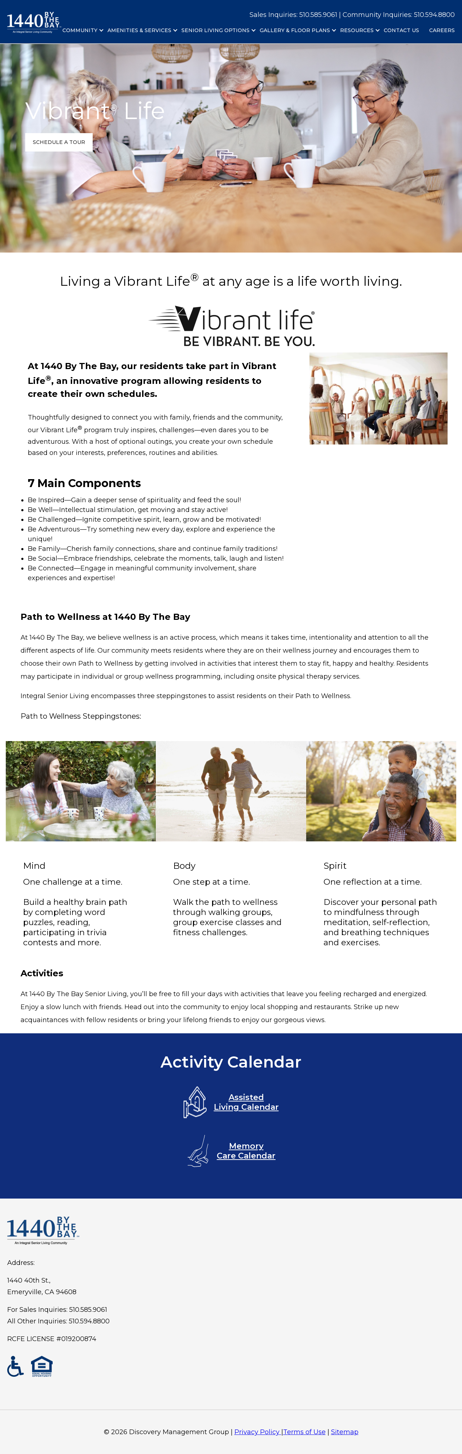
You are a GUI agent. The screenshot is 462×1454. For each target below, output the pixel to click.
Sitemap (344, 1432)
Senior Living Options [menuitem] (215, 30)
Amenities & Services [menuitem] (139, 30)
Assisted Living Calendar (231, 1102)
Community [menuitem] (79, 30)
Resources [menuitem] (357, 30)
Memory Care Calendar (231, 1151)
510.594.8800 (434, 15)
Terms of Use (304, 1432)
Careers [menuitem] (442, 30)
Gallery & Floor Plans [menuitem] (295, 30)
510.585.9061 (88, 1310)
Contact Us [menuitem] (401, 30)
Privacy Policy (257, 1432)
